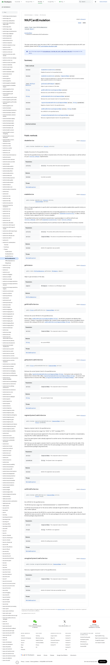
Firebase (52, 655)
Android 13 (68, 640)
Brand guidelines (34, 661)
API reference (6, 7)
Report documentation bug (101, 638)
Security (23, 640)
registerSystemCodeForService (49, 102)
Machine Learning (40, 638)
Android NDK (83, 646)
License (27, 661)
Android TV (53, 645)
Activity (52, 69)
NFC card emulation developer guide (47, 46)
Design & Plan (29, 1)
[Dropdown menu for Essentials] (22, 1)
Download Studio (84, 644)
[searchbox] (10, 12)
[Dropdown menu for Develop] (44, 1)
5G (36, 647)
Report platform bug (99, 635)
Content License (61, 609)
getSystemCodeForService (48, 96)
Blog (62, 1)
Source (22, 642)
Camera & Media (39, 642)
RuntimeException (31, 187)
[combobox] (86, 1)
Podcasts (23, 649)
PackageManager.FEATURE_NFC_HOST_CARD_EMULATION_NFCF (57, 51)
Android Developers (28, 15)
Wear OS (53, 638)
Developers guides (84, 639)
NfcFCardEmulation (30, 84)
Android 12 (68, 642)
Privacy (37, 645)
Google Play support (99, 640)
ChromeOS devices (55, 640)
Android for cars (54, 642)
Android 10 (68, 647)
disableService (45, 69)
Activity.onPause (34, 156)
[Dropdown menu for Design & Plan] (34, 1)
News (22, 645)
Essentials (17, 1)
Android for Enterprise (26, 638)
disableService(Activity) (67, 213)
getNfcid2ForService (47, 90)
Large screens (54, 635)
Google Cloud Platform (62, 655)
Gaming (38, 635)
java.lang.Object (28, 33)
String (28, 90)
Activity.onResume (30, 219)
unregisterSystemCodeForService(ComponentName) (60, 377)
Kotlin (79, 23)
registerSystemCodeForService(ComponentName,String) (47, 374)
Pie (66, 649)
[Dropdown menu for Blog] (65, 1)
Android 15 (68, 635)
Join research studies (100, 642)
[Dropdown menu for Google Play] (56, 1)
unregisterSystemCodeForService (50, 115)
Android (23, 635)
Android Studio (103, 1)
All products (73, 655)
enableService (45, 76)
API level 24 (83, 19)
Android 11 (68, 645)
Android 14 (68, 638)
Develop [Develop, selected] (40, 1)
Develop (36, 15)
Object (32, 29)
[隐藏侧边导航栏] (17, 662)
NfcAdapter (52, 83)
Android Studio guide (85, 637)
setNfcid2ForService (47, 109)
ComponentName (65, 76)
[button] (9, 16)
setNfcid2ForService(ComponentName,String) (45, 318)
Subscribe (102, 661)
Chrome (45, 655)
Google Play (51, 1)
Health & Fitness (39, 640)
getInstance (44, 83)
